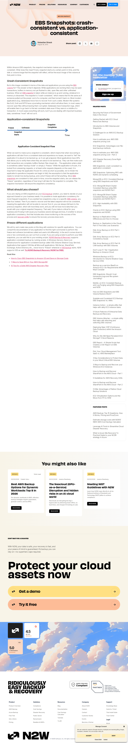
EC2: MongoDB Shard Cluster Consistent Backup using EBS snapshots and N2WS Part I (105, 188)
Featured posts (100, 407)
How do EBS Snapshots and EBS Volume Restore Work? (106, 293)
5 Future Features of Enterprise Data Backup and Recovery (107, 313)
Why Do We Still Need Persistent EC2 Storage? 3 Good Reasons (108, 337)
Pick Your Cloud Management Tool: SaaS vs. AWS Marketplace (107, 352)
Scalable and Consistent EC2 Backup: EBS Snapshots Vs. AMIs (108, 299)
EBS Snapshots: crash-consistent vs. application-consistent (107, 167)
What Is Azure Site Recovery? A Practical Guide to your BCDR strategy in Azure (105, 435)
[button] (124, 726)
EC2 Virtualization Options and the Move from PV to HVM (106, 397)
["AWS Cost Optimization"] (39, 709)
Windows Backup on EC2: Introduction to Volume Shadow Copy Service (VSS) (108, 259)
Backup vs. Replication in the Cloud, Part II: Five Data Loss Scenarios (107, 224)
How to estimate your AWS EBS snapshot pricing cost (105, 140)
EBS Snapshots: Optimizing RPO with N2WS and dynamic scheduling (107, 173)
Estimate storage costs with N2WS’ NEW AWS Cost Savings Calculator (107, 421)
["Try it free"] (15, 716)
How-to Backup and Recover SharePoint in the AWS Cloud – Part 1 (107, 372)
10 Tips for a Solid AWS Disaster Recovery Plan (30, 266)
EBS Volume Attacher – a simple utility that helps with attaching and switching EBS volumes (108, 320)
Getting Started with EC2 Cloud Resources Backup (105, 120)
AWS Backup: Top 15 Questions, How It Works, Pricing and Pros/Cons (108, 414)
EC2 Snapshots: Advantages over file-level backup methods (108, 147)
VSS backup (66, 248)
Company (73, 5)
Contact (105, 739)
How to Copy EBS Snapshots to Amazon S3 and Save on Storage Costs (39, 258)
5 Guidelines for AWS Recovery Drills (107, 378)
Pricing (42, 5)
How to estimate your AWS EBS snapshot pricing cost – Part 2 (105, 154)
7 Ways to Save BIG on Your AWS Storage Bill (29, 262)
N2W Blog (15, 474)
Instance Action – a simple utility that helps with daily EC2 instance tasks (107, 306)
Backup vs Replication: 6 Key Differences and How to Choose (105, 218)
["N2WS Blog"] (64, 706)
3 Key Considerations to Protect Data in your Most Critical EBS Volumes (108, 359)
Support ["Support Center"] (109, 702)
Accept (88, 736)
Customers (84, 5)
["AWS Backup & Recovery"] (15, 709)
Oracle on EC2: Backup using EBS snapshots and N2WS (106, 211)
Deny (113, 736)
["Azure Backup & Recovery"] (15, 712)
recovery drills (23, 217)
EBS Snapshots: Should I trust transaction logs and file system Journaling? (105, 276)
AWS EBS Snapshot (64, 16)
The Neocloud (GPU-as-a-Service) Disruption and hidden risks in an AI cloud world (63, 490)
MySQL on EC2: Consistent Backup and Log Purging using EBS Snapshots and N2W (108, 285)
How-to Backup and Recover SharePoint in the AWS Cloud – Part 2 (108, 383)
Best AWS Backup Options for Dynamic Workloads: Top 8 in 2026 (24, 489)
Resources (63, 5)
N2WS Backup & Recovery (59, 237)
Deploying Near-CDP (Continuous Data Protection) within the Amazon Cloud (107, 329)
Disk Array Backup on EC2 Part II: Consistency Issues (106, 238)
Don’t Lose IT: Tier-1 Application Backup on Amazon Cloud (105, 251)
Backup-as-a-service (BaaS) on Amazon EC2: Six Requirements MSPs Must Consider (108, 267)
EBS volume (72, 199)
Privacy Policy (98, 739)
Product (33, 5)
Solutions (52, 5)
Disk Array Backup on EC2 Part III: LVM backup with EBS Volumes (106, 244)
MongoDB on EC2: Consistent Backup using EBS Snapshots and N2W (108, 180)
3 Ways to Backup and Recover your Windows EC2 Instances (107, 366)
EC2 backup (47, 194)
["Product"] (15, 706)
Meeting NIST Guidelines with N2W (100, 485)
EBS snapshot (28, 93)
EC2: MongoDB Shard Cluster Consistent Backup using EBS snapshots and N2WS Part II (105, 197)
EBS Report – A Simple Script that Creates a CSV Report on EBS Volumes (106, 345)
